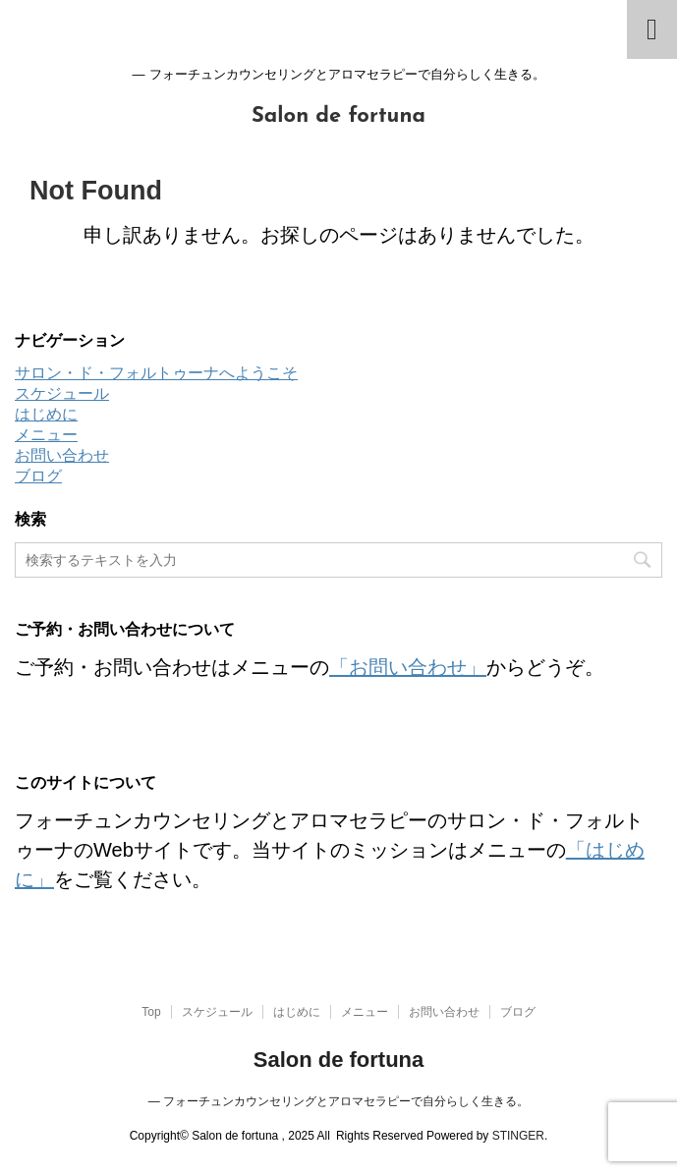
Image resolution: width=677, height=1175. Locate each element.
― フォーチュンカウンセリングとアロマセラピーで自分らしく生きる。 (338, 1101)
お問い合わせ (62, 455)
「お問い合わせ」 (407, 667)
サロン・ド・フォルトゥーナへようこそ (156, 372)
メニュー (46, 434)
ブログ (38, 476)
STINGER (518, 1136)
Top (150, 1012)
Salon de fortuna (338, 116)
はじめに (46, 414)
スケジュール (62, 393)
